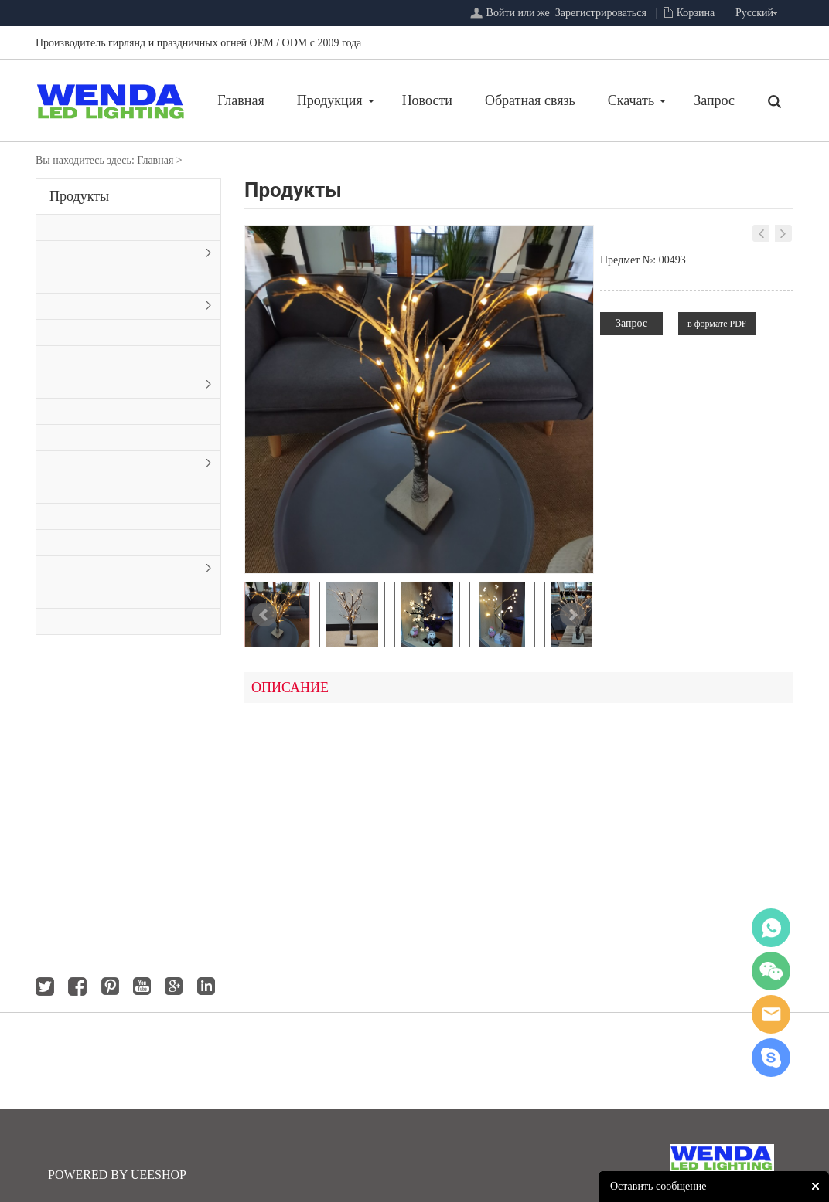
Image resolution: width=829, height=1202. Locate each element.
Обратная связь (530, 100)
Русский (754, 13)
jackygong (771, 1014)
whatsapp (771, 927)
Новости (427, 100)
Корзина (696, 13)
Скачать (631, 100)
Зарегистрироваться (600, 13)
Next (572, 615)
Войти (500, 13)
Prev (264, 615)
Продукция (330, 100)
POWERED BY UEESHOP (117, 1174)
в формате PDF (716, 323)
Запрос (714, 100)
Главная (240, 100)
